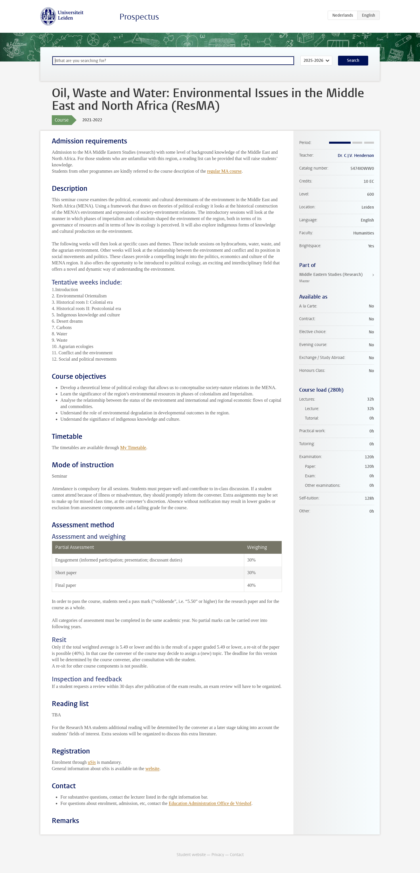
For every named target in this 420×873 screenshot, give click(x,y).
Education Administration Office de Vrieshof (210, 803)
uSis (92, 762)
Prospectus (139, 16)
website (152, 768)
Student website (191, 854)
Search (353, 60)
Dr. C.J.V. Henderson (356, 155)
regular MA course (224, 171)
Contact (237, 854)
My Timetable (133, 447)
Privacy (217, 854)
